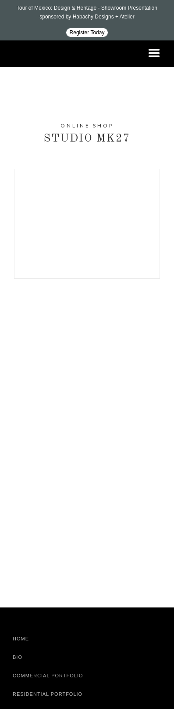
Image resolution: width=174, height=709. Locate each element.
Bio (17, 657)
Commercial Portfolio (48, 675)
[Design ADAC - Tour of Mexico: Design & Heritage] (87, 20)
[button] (154, 53)
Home (21, 638)
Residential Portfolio (47, 694)
